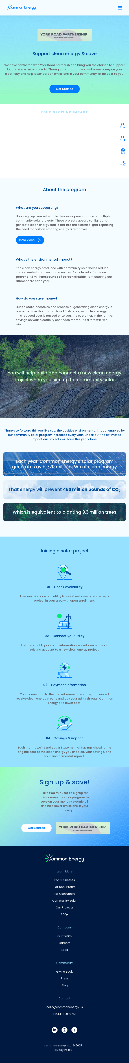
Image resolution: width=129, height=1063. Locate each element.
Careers (64, 943)
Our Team (64, 936)
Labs (64, 950)
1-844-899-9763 (64, 1014)
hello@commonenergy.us (64, 1007)
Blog (65, 985)
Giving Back (64, 972)
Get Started (64, 89)
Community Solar (64, 901)
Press (64, 978)
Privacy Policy (63, 1050)
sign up (61, 380)
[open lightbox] (30, 237)
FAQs (64, 914)
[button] (120, 8)
